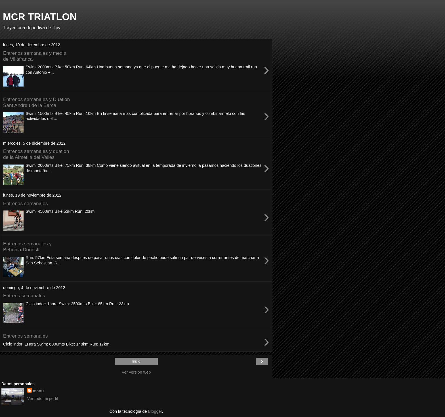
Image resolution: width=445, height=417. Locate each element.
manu (38, 391)
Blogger (155, 411)
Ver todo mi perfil (42, 398)
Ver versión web (136, 372)
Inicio (136, 361)
